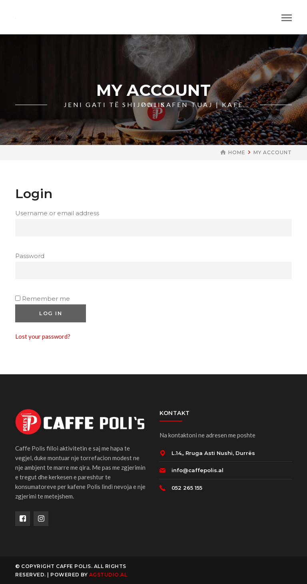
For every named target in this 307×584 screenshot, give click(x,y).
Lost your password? (42, 336)
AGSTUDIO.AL (108, 575)
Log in (50, 313)
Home (236, 152)
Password (32, 256)
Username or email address (59, 213)
